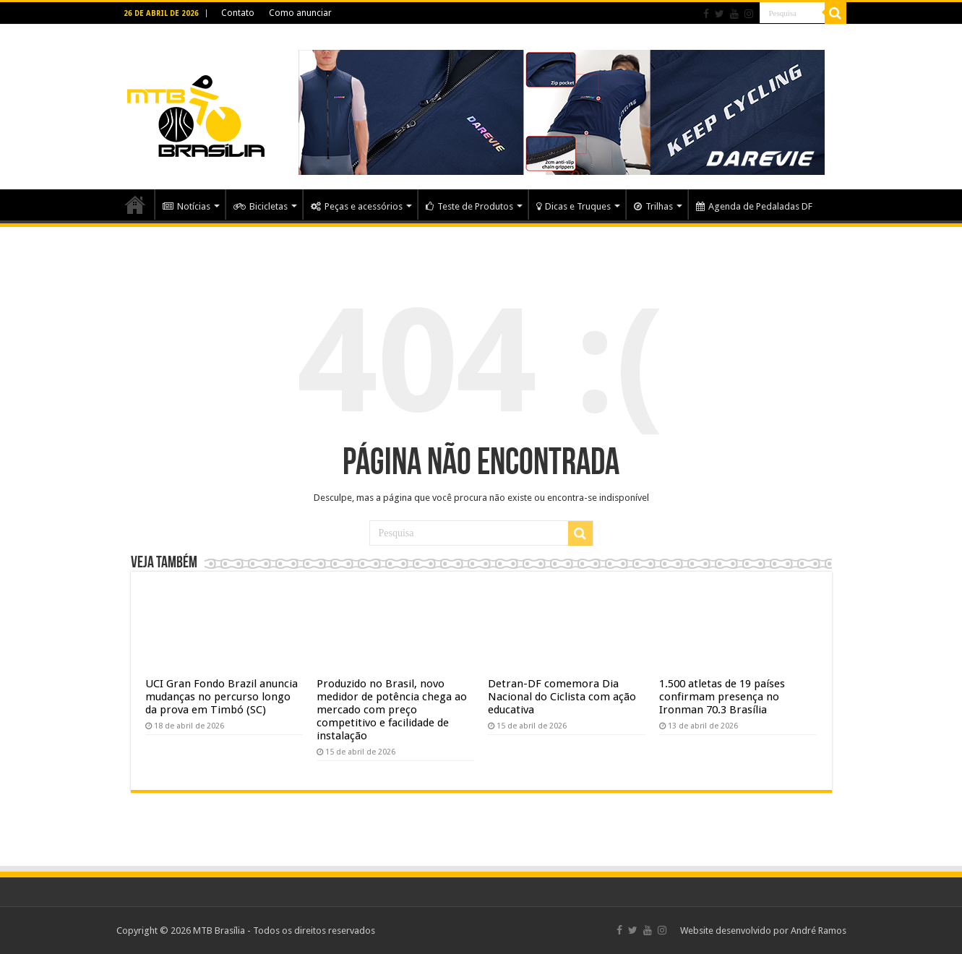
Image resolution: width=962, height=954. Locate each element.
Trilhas (653, 206)
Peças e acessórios (357, 206)
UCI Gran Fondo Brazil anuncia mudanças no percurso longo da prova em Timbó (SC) (221, 696)
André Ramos (818, 930)
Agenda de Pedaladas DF (754, 206)
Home (135, 204)
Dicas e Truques (573, 206)
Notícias (186, 206)
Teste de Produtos (469, 206)
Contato (237, 13)
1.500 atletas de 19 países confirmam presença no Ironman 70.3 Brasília (722, 696)
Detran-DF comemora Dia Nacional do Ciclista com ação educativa (562, 696)
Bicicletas (260, 206)
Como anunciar (300, 13)
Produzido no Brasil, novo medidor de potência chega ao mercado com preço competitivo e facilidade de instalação (392, 709)
